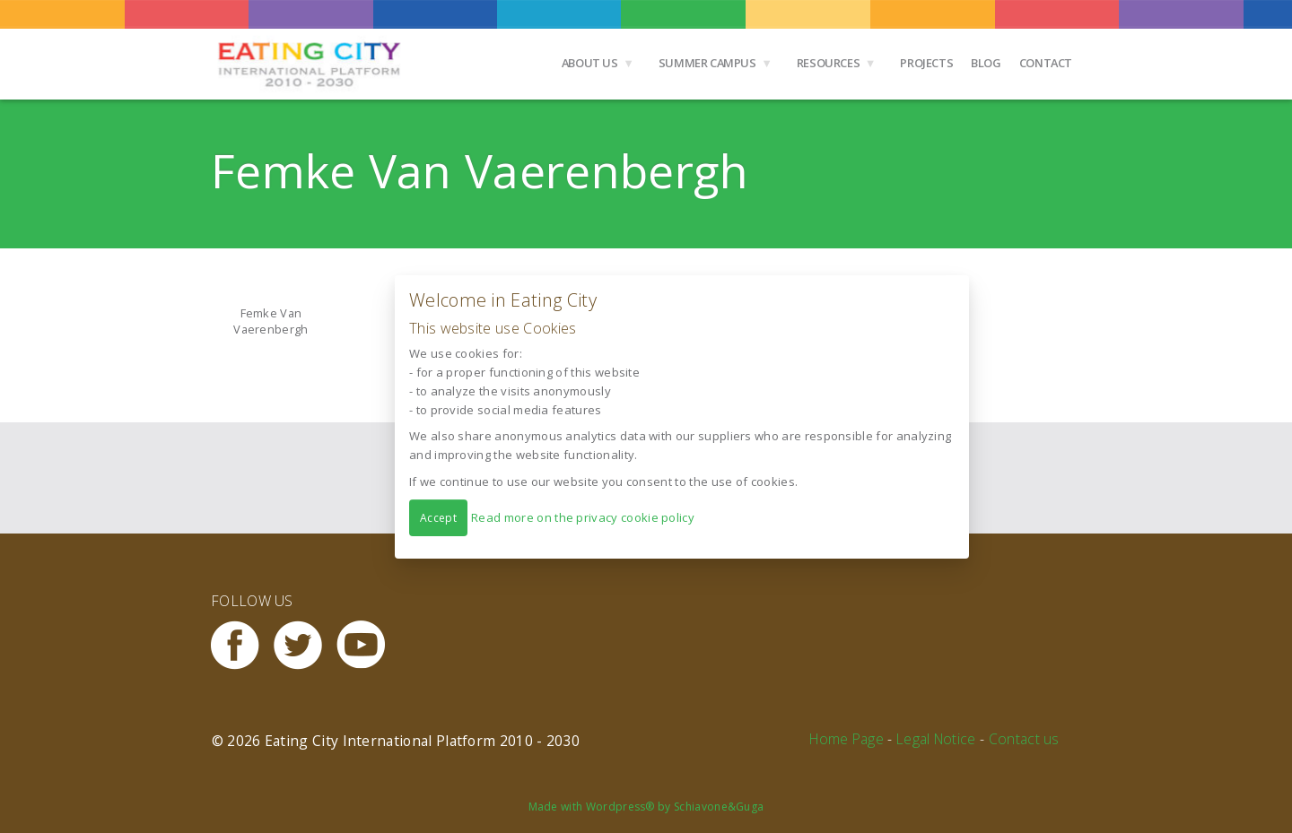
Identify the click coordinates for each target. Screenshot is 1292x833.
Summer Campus (707, 63)
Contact (1045, 63)
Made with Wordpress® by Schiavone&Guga (646, 806)
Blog (985, 63)
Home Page (846, 739)
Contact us (1024, 739)
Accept (438, 517)
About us (590, 63)
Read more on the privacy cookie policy (582, 516)
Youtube (367, 645)
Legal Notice (936, 739)
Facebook (242, 645)
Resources (828, 63)
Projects (926, 63)
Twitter (305, 645)
